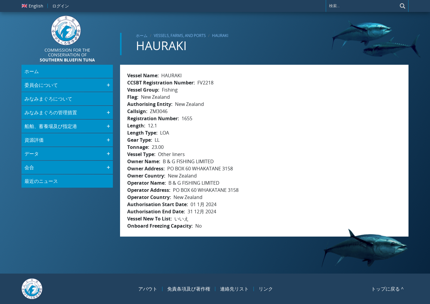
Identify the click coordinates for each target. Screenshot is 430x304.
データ (31, 153)
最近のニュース (41, 181)
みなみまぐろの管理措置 (50, 112)
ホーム (142, 35)
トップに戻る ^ (387, 289)
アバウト (147, 289)
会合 (29, 167)
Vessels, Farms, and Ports (180, 35)
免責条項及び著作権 (188, 289)
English (32, 5)
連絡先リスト (234, 289)
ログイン (60, 6)
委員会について (41, 85)
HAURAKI (220, 35)
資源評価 (34, 140)
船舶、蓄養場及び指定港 (50, 126)
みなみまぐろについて (48, 98)
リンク (266, 289)
